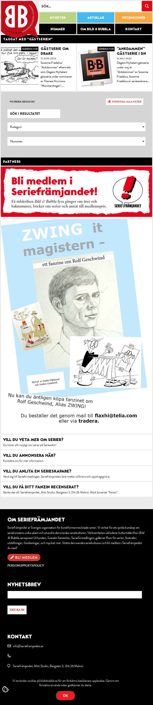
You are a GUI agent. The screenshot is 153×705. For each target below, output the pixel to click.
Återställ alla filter (126, 102)
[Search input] (90, 6)
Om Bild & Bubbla (95, 29)
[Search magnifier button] (147, 6)
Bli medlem (26, 557)
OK (65, 696)
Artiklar (95, 17)
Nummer (57, 29)
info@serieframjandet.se (28, 646)
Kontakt (133, 29)
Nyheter (57, 17)
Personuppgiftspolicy (25, 565)
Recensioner (133, 17)
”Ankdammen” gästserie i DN (131, 51)
